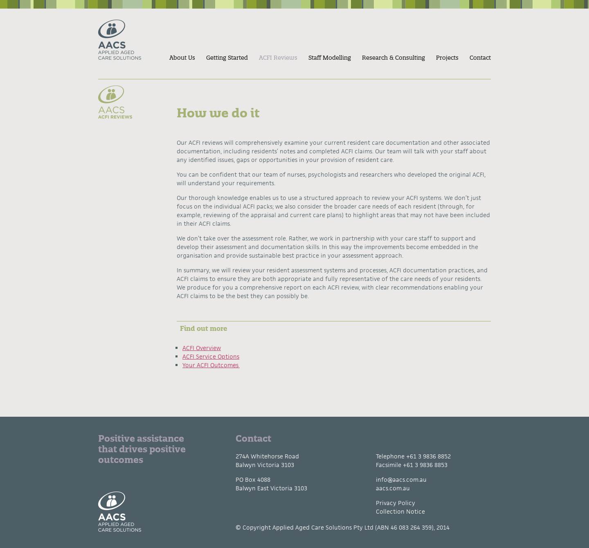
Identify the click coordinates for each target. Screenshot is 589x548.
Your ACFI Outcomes (211, 365)
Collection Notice (400, 511)
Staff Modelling (329, 57)
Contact (480, 57)
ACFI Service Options (210, 356)
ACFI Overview (201, 348)
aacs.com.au (393, 488)
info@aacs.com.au (401, 479)
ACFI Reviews (278, 57)
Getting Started (227, 57)
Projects (447, 57)
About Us (182, 57)
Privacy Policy (395, 503)
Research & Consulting (393, 57)
